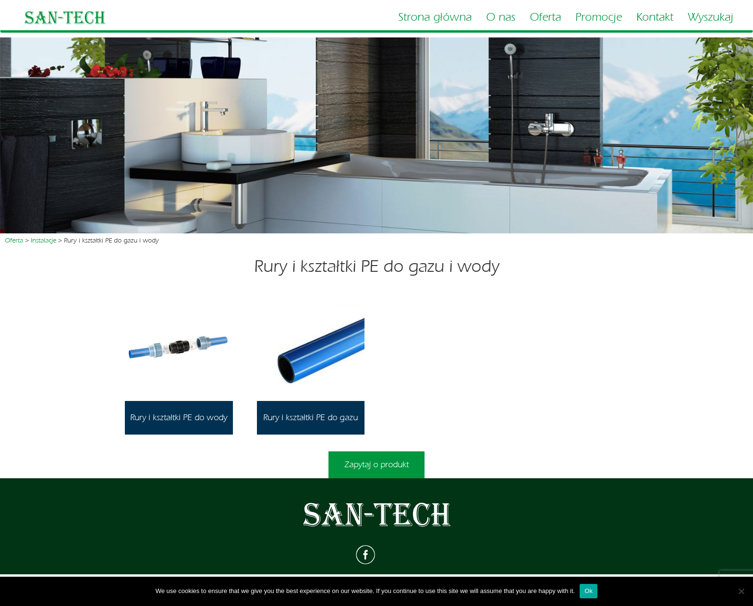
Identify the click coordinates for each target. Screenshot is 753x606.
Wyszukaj (710, 17)
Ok (588, 590)
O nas (500, 17)
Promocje (598, 17)
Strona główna (435, 17)
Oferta (545, 17)
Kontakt (654, 17)
